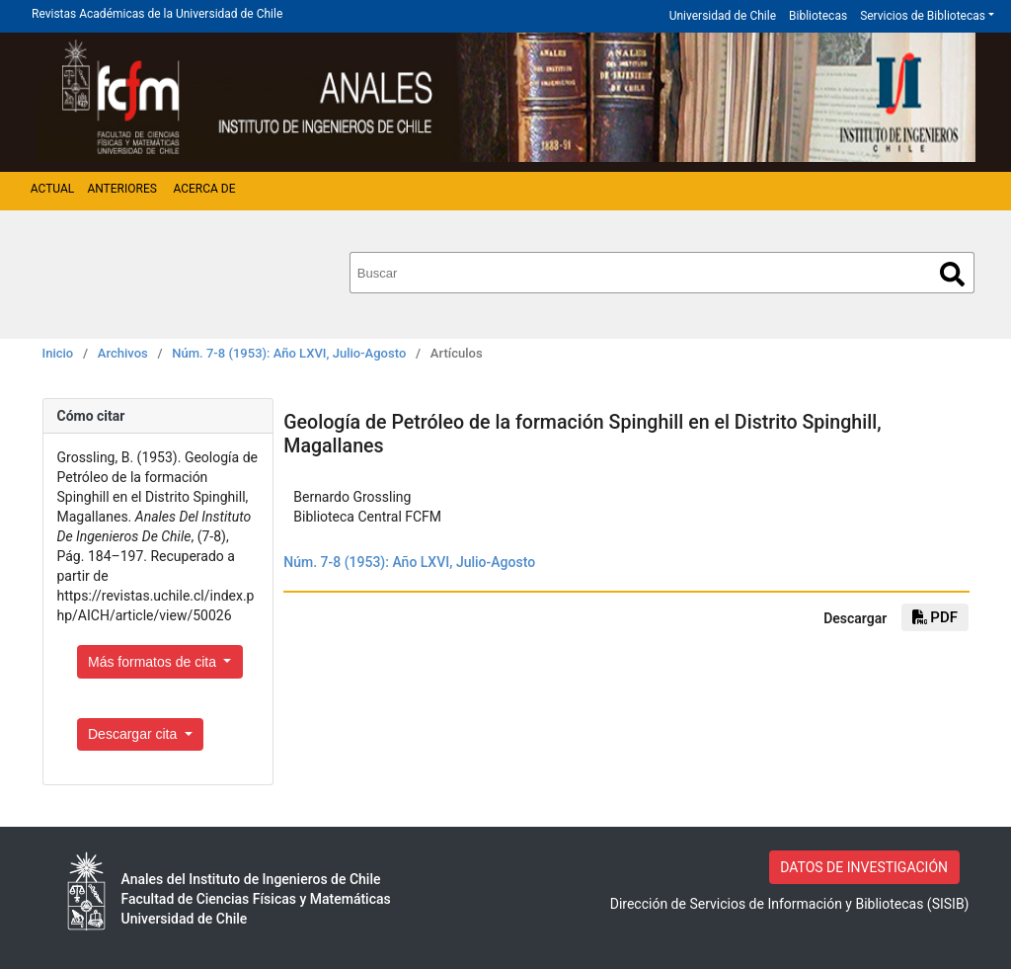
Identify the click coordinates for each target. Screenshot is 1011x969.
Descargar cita (134, 734)
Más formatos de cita (154, 662)
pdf (935, 617)
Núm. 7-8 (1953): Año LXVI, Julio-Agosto (289, 353)
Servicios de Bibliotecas (922, 16)
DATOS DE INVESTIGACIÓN (864, 867)
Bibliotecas (818, 16)
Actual (53, 189)
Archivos (123, 353)
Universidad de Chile (722, 16)
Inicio (58, 353)
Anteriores (121, 189)
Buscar (952, 274)
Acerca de (204, 189)
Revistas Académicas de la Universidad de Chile (157, 14)
